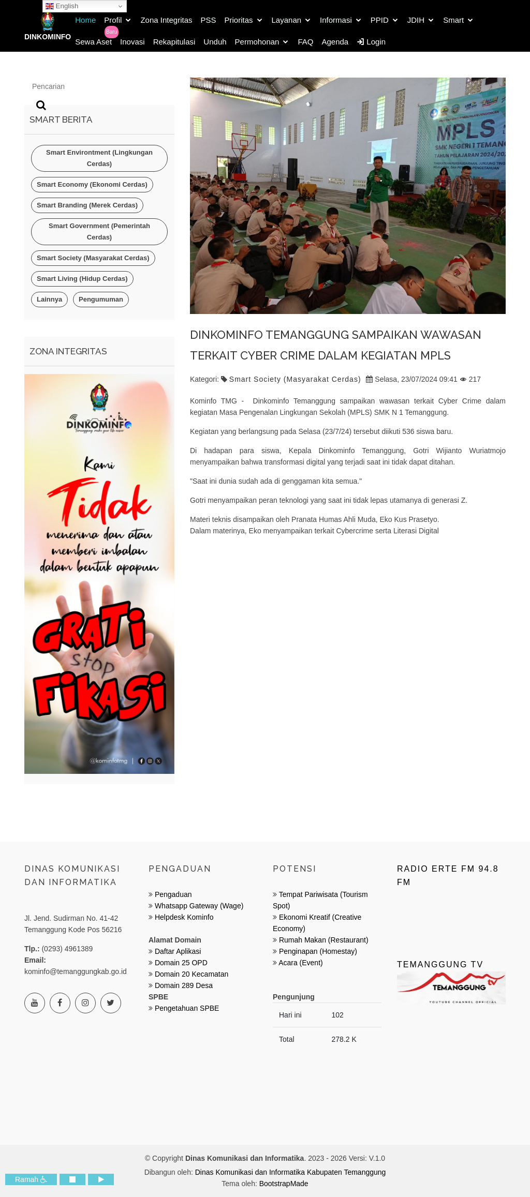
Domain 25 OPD (181, 963)
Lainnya (49, 299)
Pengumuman (101, 299)
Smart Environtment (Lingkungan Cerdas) (99, 158)
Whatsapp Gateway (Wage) (198, 906)
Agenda (334, 41)
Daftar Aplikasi (178, 951)
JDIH (415, 20)
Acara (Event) (300, 963)
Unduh (214, 41)
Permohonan (257, 41)
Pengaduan (172, 894)
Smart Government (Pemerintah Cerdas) (99, 231)
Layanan (287, 20)
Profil (113, 20)
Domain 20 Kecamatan (191, 974)
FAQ (305, 41)
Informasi (336, 20)
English (62, 6)
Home (85, 20)
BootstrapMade (283, 1183)
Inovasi (132, 41)
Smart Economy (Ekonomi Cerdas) (92, 184)
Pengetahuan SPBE (187, 1008)
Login (371, 41)
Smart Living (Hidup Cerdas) (82, 278)
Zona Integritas (166, 20)
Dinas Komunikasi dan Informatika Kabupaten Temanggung (290, 1172)
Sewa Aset (93, 41)
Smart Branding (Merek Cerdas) (87, 205)
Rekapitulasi (174, 41)
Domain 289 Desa (184, 985)
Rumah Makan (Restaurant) (324, 940)
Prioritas (239, 20)
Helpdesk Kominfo (183, 917)
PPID (380, 20)
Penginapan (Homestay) (318, 951)
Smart (453, 20)
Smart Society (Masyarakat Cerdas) (93, 258)
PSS (208, 20)
